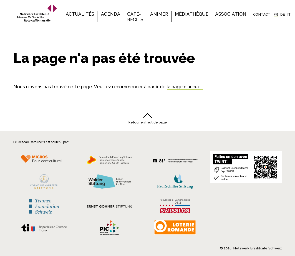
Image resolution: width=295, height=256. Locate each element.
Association (230, 14)
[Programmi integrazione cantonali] (109, 228)
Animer (159, 14)
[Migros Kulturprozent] (44, 161)
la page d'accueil (185, 86)
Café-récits (135, 16)
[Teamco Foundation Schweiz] (44, 205)
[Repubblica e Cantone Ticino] (44, 228)
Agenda (110, 14)
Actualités (80, 14)
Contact (261, 14)
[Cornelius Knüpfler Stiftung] (44, 182)
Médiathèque (191, 14)
